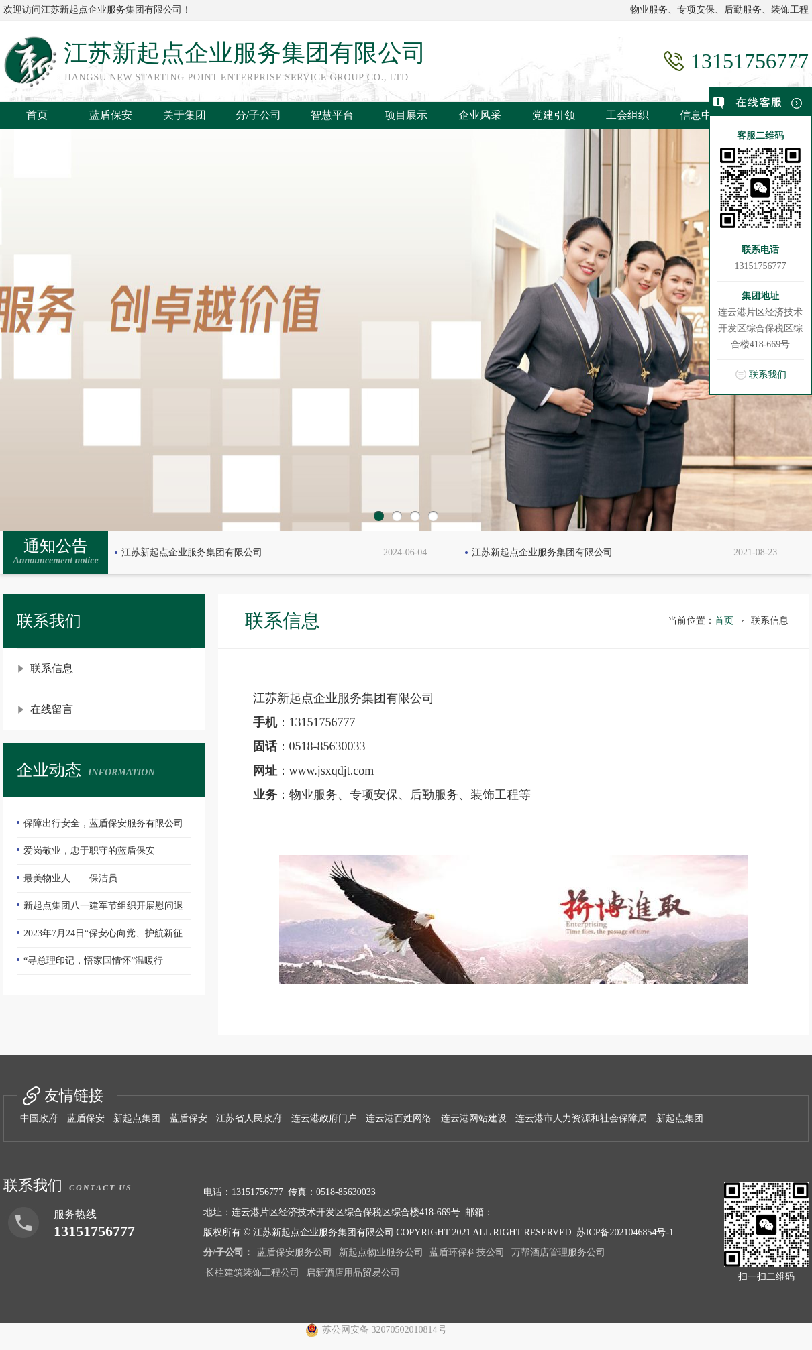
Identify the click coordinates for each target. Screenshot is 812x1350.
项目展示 (406, 115)
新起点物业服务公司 (381, 1252)
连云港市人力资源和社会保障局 (581, 1118)
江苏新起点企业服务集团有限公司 (191, 552)
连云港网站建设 (474, 1118)
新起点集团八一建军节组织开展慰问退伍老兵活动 (100, 910)
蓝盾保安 (110, 115)
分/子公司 (258, 115)
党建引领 (553, 115)
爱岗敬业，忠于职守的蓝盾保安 (89, 851)
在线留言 (51, 709)
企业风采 (479, 115)
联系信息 (51, 668)
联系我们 (767, 375)
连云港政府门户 (324, 1118)
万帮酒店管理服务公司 (558, 1252)
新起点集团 (136, 1118)
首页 (37, 115)
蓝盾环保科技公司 (467, 1252)
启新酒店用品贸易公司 (353, 1273)
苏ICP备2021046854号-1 (625, 1232)
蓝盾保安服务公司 (294, 1252)
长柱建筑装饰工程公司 (252, 1273)
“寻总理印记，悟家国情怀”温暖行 (93, 961)
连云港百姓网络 (399, 1118)
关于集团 (184, 115)
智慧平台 (332, 115)
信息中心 (701, 115)
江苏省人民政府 (249, 1118)
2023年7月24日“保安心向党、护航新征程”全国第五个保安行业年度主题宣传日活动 (103, 937)
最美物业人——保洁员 (70, 878)
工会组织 (627, 115)
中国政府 (39, 1118)
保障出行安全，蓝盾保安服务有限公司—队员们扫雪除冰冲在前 (100, 827)
